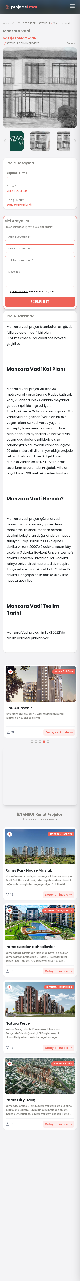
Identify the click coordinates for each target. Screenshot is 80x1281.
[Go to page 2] (36, 741)
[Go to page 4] (44, 741)
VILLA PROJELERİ (27, 23)
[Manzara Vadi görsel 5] (40, 141)
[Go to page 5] (48, 741)
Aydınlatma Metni (19, 291)
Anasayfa (9, 23)
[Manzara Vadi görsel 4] (14, 141)
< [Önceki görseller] (5, 141)
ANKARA (33, 671)
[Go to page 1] (32, 741)
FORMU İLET (40, 301)
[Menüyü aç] (72, 6)
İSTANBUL (44, 23)
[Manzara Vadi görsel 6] (67, 141)
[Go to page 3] (40, 741)
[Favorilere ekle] (63, 671)
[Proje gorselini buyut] (40, 87)
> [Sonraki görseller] (75, 141)
